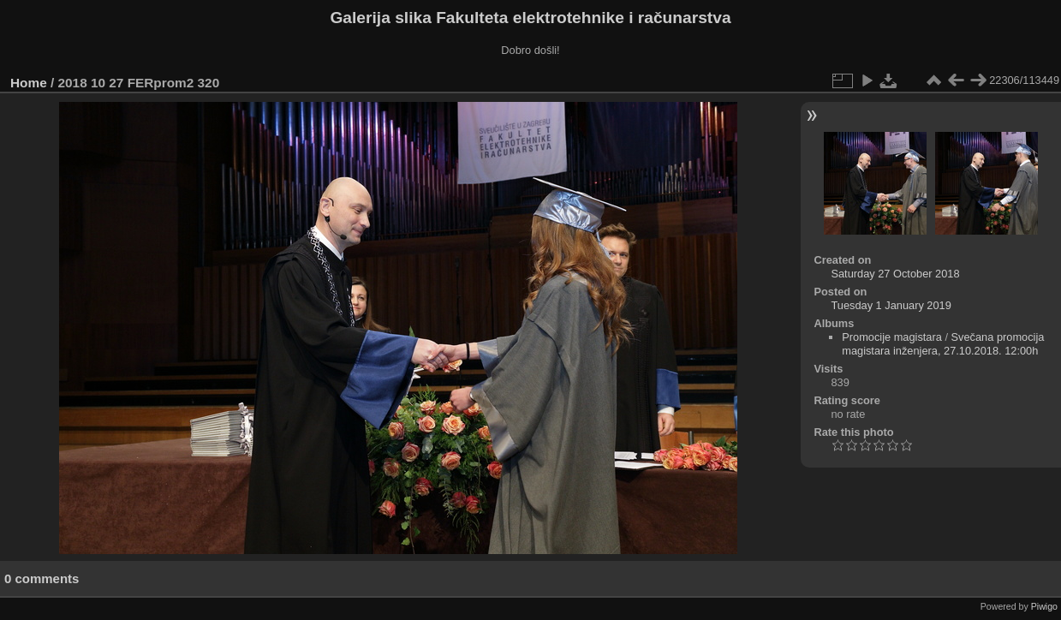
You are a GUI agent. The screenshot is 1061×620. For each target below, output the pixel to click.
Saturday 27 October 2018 (895, 273)
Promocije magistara (892, 337)
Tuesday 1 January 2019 (891, 305)
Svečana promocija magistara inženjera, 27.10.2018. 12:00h (943, 344)
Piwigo (1044, 606)
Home (28, 82)
